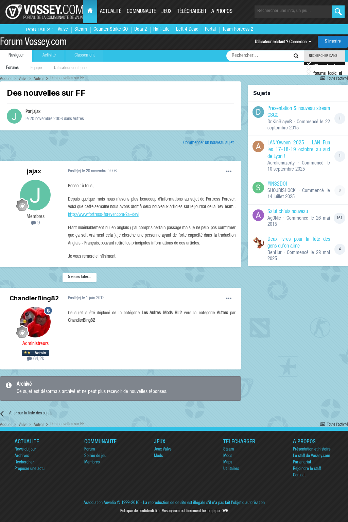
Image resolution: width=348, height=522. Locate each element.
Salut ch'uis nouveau (287, 212)
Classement (84, 55)
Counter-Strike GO (110, 29)
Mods (158, 456)
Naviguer (16, 55)
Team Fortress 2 (237, 29)
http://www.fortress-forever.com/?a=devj (103, 214)
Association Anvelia (100, 503)
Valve (63, 29)
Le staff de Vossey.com (311, 456)
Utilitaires (231, 469)
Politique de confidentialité (139, 511)
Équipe (36, 68)
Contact (299, 475)
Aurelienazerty (281, 163)
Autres (78, 119)
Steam (80, 29)
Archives (22, 456)
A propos (221, 12)
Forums (12, 68)
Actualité (110, 12)
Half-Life (161, 29)
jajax (36, 112)
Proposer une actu (30, 469)
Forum (89, 449)
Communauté (141, 12)
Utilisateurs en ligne (70, 68)
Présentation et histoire (312, 449)
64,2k (35, 359)
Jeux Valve (163, 449)
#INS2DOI (277, 184)
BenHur (274, 252)
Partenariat (302, 462)
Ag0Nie (274, 218)
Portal (210, 29)
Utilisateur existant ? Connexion (283, 42)
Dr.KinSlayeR (279, 122)
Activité (49, 55)
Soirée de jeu (95, 456)
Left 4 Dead (187, 29)
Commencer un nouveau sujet (208, 143)
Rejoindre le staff (307, 469)
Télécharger (191, 12)
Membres (92, 462)
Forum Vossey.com (33, 43)
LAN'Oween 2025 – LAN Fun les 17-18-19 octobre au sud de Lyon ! (298, 150)
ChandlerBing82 (34, 298)
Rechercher (24, 462)
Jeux (166, 12)
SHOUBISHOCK (281, 190)
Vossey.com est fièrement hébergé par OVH (195, 511)
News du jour (25, 449)
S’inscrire (333, 41)
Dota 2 (140, 29)
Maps (227, 462)
